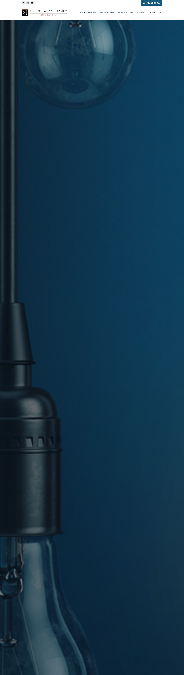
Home (82, 12)
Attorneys (122, 12)
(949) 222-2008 (153, 3)
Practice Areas (107, 12)
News (132, 12)
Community (142, 12)
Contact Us (155, 12)
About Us (92, 12)
